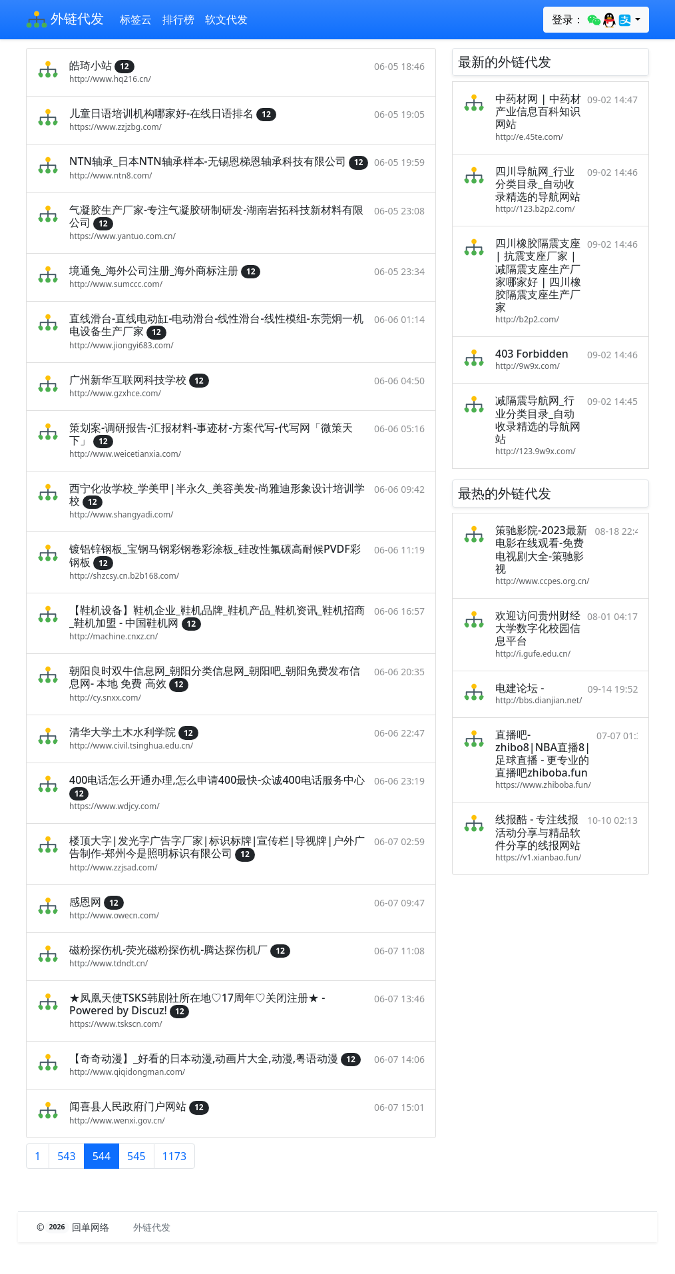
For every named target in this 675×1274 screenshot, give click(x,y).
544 (102, 1156)
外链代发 (65, 20)
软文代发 (226, 19)
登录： (592, 20)
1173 (174, 1156)
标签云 (136, 19)
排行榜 (178, 19)
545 (136, 1156)
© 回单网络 (74, 1227)
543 (66, 1156)
